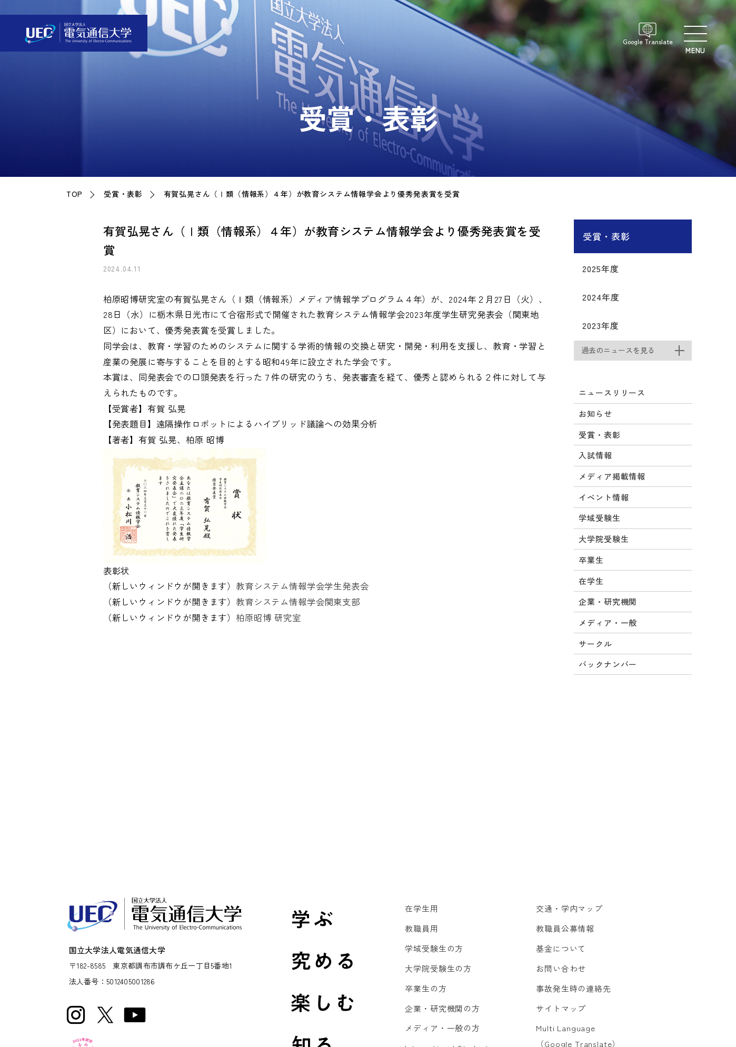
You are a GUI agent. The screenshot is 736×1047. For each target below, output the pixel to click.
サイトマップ (561, 1008)
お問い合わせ (561, 968)
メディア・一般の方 (442, 1027)
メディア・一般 (608, 622)
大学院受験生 (604, 538)
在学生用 (421, 908)
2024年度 (600, 297)
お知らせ (595, 413)
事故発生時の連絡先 (573, 988)
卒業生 (591, 559)
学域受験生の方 (434, 948)
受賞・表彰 (123, 193)
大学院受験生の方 (438, 968)
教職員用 (421, 928)
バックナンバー (608, 664)
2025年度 (600, 268)
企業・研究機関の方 (442, 1008)
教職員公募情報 (565, 928)
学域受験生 (599, 517)
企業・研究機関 (608, 601)
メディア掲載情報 (612, 476)
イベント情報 (604, 497)
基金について (561, 948)
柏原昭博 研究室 (268, 617)
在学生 (591, 580)
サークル (595, 643)
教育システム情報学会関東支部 (298, 601)
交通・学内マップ (569, 908)
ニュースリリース (612, 392)
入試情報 (595, 455)
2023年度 (600, 325)
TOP (74, 193)
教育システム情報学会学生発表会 (302, 586)
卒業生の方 (425, 988)
